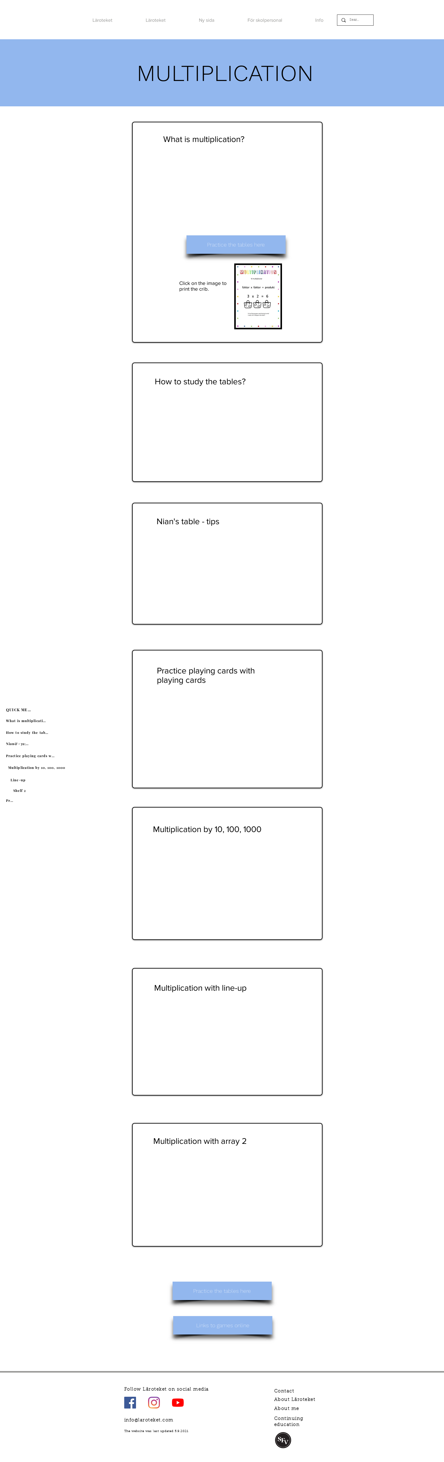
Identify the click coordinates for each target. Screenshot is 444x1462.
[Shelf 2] (20, 790)
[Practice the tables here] (236, 244)
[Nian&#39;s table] (18, 743)
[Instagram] (154, 1403)
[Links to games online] (222, 1325)
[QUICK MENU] (19, 709)
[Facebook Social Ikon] (130, 1403)
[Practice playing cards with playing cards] (31, 755)
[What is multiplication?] (27, 720)
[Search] (355, 20)
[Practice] (10, 800)
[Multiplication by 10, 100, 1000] (37, 767)
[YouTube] (178, 1403)
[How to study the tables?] (28, 732)
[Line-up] (18, 779)
